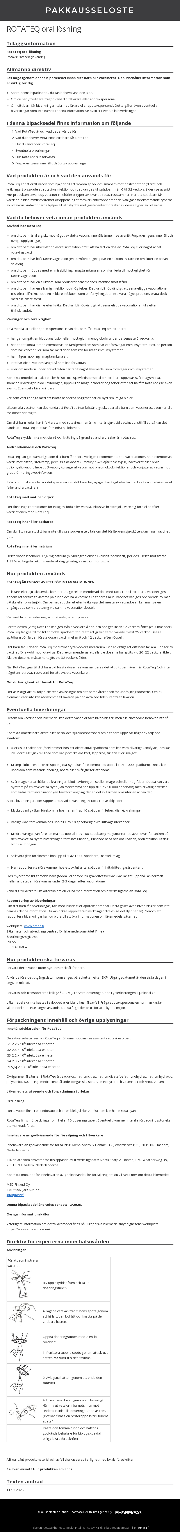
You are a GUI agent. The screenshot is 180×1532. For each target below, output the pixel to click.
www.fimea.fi (34, 926)
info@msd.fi (15, 1195)
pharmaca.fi (141, 1528)
